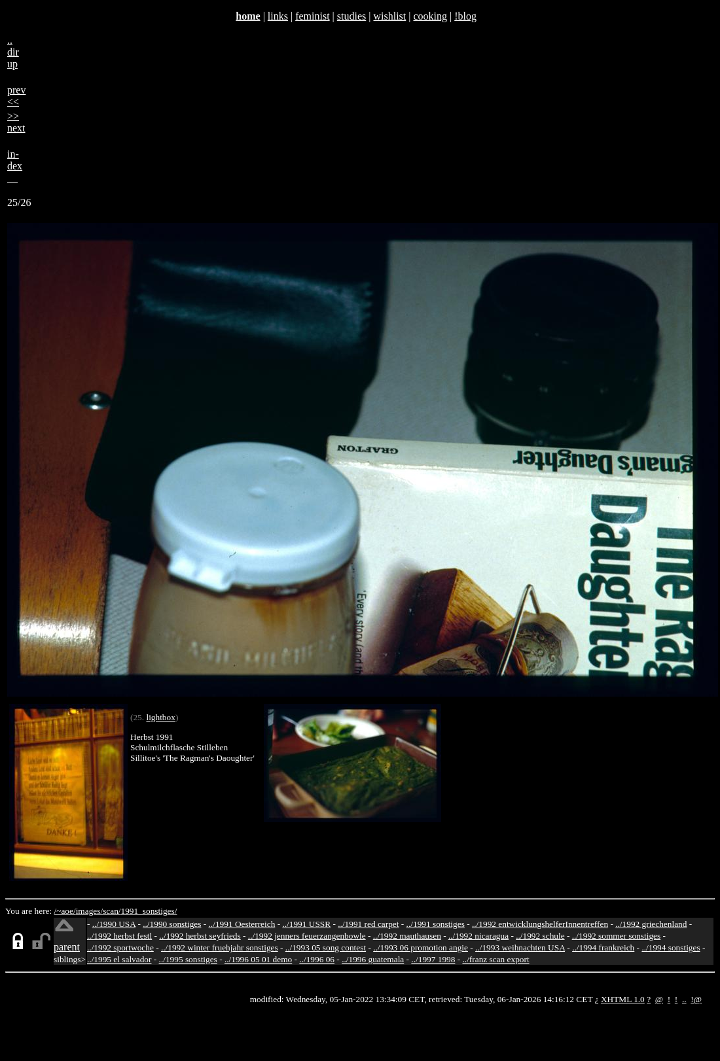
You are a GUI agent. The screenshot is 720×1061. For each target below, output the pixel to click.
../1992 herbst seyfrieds (199, 936)
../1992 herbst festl (119, 936)
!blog (465, 16)
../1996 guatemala (373, 959)
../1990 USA (113, 924)
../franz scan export (495, 959)
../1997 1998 (433, 959)
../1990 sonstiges (172, 924)
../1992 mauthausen (407, 936)
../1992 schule (540, 936)
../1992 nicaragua (478, 936)
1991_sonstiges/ (149, 911)
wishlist (389, 16)
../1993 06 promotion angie (420, 947)
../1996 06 (316, 959)
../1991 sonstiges (435, 924)
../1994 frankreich (603, 947)
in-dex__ (14, 165)
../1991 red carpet (368, 924)
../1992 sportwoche (120, 947)
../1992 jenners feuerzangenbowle (307, 936)
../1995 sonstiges (188, 959)
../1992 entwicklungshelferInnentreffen (540, 924)
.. (684, 999)
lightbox (160, 717)
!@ (696, 999)
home (248, 16)
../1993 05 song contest (325, 947)
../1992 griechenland (651, 924)
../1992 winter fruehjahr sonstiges (219, 947)
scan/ (111, 911)
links (278, 16)
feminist (312, 16)
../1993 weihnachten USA (520, 947)
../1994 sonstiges (670, 947)
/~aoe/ (65, 911)
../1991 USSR (306, 924)
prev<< (16, 95)
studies (351, 16)
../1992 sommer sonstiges (616, 936)
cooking (430, 16)
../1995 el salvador (119, 959)
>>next (16, 122)
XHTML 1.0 (623, 999)
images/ (89, 911)
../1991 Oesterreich (242, 924)
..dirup (13, 52)
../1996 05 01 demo (258, 959)
